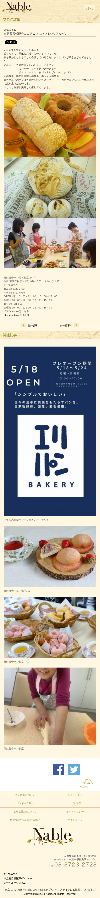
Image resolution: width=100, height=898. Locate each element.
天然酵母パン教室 (14, 748)
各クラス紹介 (75, 794)
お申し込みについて (25, 811)
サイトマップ (75, 819)
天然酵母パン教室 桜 (16, 661)
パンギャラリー (25, 803)
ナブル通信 (75, 803)
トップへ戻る (85, 783)
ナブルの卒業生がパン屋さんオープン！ (26, 520)
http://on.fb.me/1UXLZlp (17, 315)
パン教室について (25, 794)
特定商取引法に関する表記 (25, 819)
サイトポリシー (75, 811)
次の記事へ (69, 325)
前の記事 (29, 325)
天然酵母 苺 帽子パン (17, 590)
